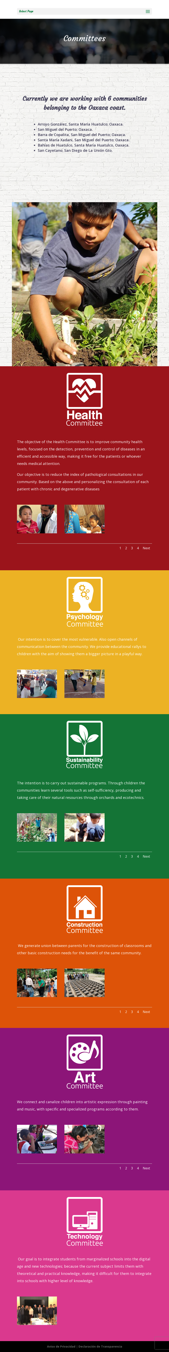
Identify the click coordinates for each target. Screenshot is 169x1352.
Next (146, 548)
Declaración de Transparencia (100, 1346)
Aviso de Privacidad (61, 1346)
